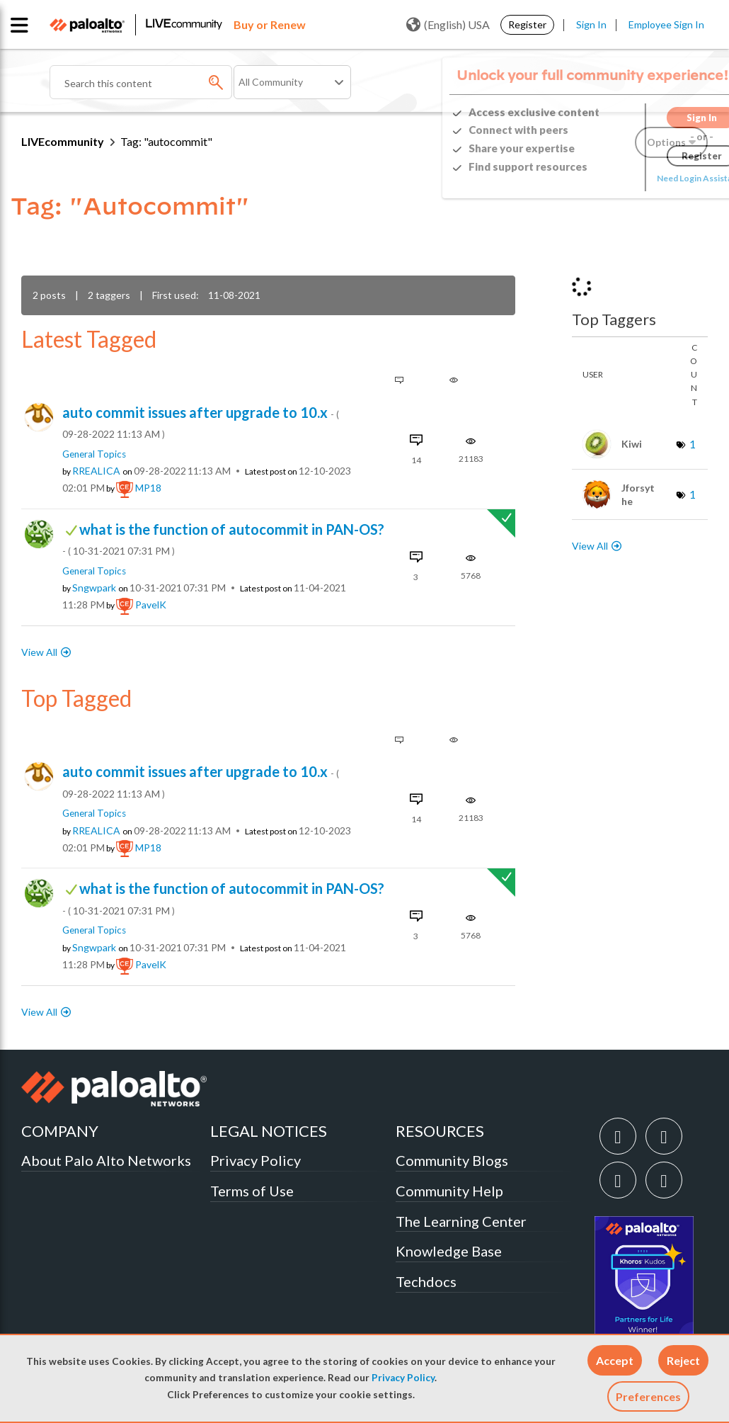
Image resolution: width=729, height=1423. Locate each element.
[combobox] (141, 82)
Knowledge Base (449, 1250)
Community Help (449, 1190)
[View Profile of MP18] (148, 488)
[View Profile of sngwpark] (94, 587)
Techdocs (426, 1281)
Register (527, 24)
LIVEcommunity (62, 141)
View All (39, 652)
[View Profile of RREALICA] (96, 471)
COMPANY (59, 1130)
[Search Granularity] (292, 82)
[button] (614, 1360)
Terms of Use (252, 1190)
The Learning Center (461, 1221)
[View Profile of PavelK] (150, 604)
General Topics (94, 454)
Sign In (591, 24)
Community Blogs (452, 1160)
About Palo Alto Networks (106, 1160)
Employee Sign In (666, 24)
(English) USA (448, 25)
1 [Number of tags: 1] (692, 443)
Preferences (648, 1396)
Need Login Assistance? (644, 178)
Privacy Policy (403, 1377)
